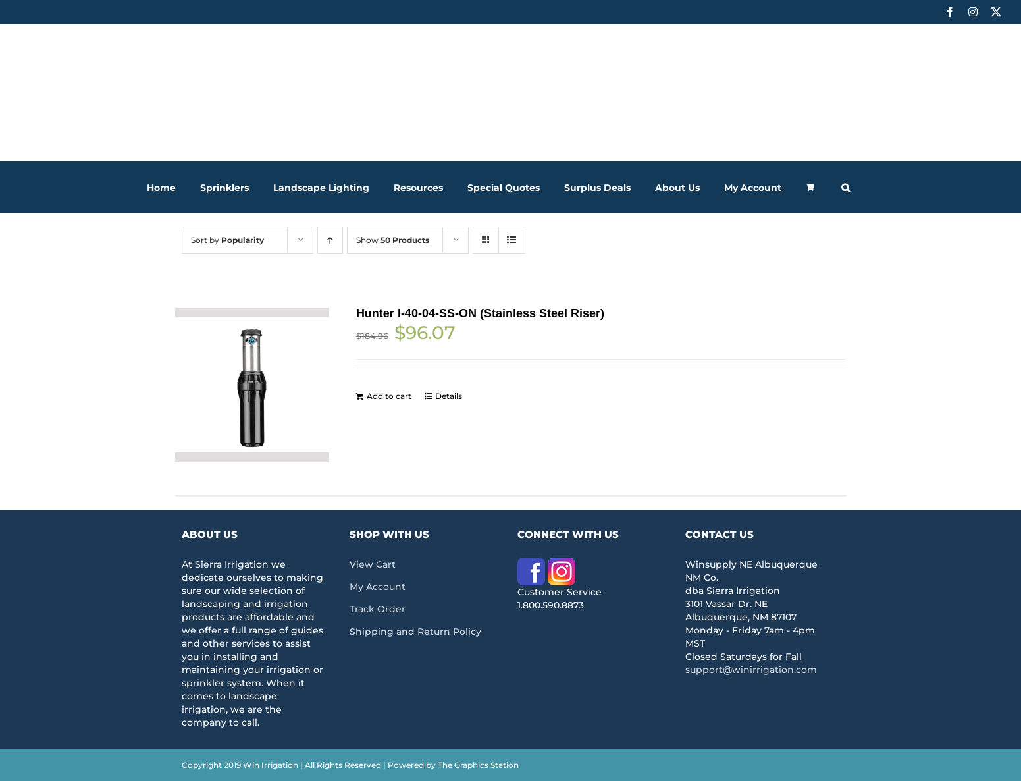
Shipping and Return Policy (415, 631)
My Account (378, 587)
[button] (845, 187)
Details (448, 396)
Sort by (227, 240)
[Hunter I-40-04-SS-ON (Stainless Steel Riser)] (252, 385)
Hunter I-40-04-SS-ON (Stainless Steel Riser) (480, 313)
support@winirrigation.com (751, 670)
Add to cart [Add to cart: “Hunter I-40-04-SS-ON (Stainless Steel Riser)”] (389, 396)
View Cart (373, 564)
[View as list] (512, 240)
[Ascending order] (330, 240)
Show (392, 240)
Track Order (378, 609)
